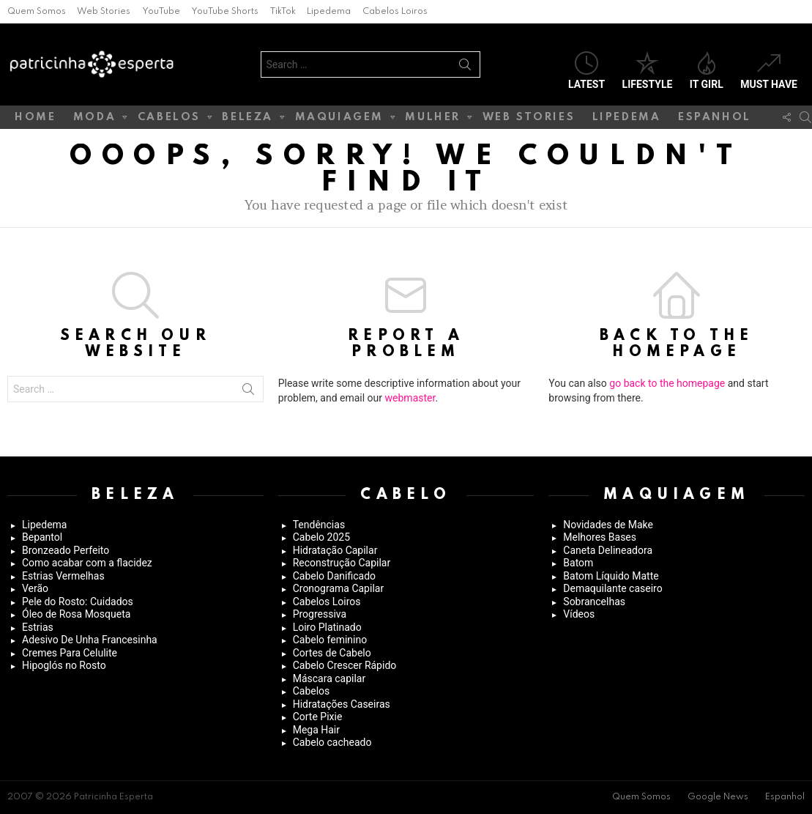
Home (35, 117)
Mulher (433, 120)
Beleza (247, 120)
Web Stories (103, 11)
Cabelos (169, 120)
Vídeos (579, 614)
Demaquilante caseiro (612, 588)
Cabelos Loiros (395, 11)
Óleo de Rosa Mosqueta (76, 614)
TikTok (283, 11)
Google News (718, 797)
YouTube (161, 11)
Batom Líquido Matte (610, 576)
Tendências (319, 524)
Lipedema (329, 11)
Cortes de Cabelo (332, 653)
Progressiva (319, 614)
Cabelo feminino (330, 639)
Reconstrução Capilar (342, 563)
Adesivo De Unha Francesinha (89, 639)
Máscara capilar (329, 678)
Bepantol (42, 537)
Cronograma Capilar (338, 588)
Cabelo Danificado (334, 576)
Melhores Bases (599, 537)
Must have (768, 70)
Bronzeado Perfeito (65, 550)
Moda (94, 120)
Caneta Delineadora (607, 550)
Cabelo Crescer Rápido (345, 665)
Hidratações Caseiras (341, 704)
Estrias (37, 627)
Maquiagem (339, 120)
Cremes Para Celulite (69, 653)
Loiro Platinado (327, 627)
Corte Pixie (318, 716)
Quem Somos (36, 11)
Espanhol (714, 117)
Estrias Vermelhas (63, 576)
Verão (35, 588)
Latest (586, 70)
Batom (578, 563)
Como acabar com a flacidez (87, 563)
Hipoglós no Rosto (64, 665)
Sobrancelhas (594, 601)
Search (465, 67)
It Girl (706, 70)
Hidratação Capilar (335, 550)
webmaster (410, 398)
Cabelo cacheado (332, 742)
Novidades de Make (608, 524)
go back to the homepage (667, 383)
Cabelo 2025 (321, 537)
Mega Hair (316, 730)
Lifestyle (647, 70)
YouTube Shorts (224, 11)
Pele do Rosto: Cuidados (77, 601)
